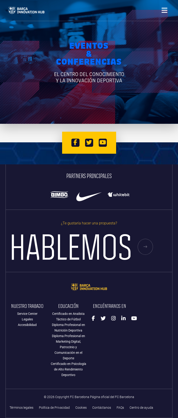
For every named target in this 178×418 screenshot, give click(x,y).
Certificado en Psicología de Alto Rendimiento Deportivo (68, 369)
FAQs (120, 408)
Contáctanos (101, 408)
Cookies (81, 408)
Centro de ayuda (141, 408)
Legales (27, 319)
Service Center (27, 314)
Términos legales (21, 408)
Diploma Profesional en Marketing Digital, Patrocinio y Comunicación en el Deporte (68, 347)
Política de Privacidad (54, 408)
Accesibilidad (27, 325)
